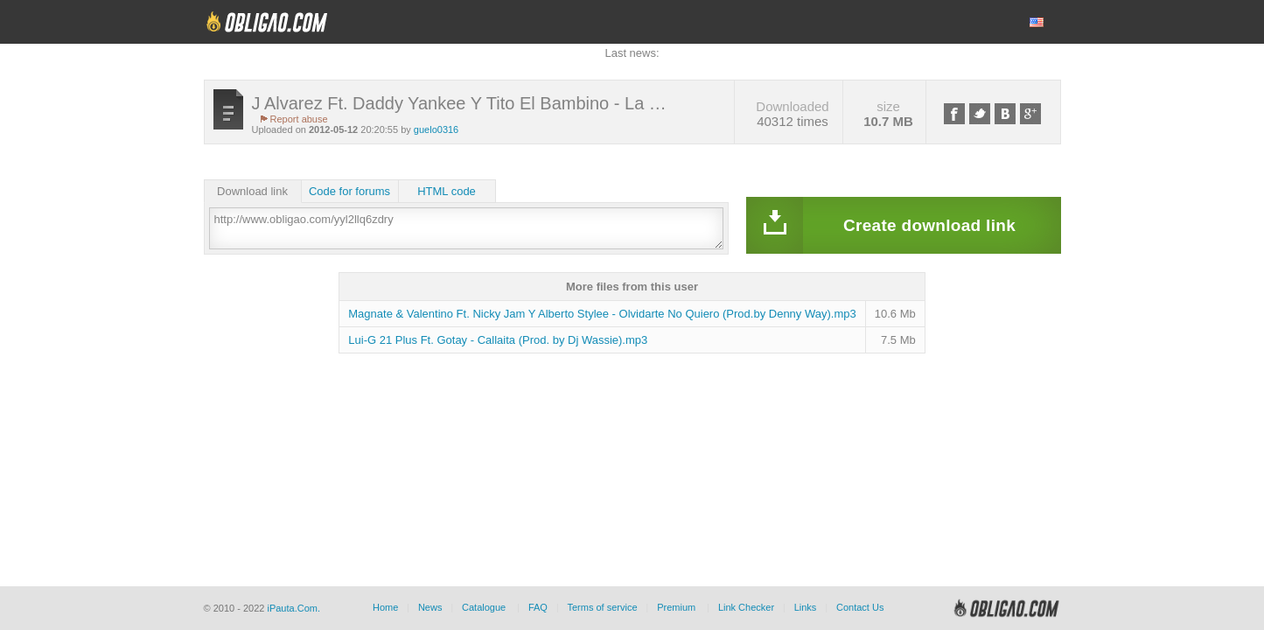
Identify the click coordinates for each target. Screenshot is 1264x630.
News (430, 607)
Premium (676, 607)
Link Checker (746, 607)
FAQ (538, 607)
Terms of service (603, 607)
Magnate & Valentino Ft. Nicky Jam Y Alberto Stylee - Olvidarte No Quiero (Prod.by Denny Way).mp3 (601, 313)
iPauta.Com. (293, 608)
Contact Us (859, 607)
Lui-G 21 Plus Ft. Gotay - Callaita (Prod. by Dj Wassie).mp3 (497, 339)
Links (805, 607)
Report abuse (299, 119)
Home (385, 607)
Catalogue (484, 607)
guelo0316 (436, 129)
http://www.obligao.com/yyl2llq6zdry (466, 228)
